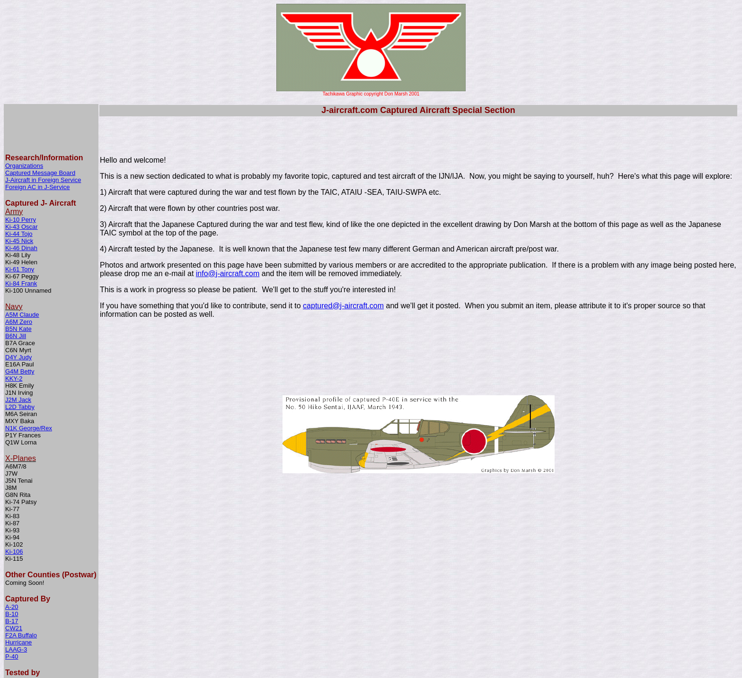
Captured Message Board (40, 124)
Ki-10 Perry (20, 171)
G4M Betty (19, 323)
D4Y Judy (18, 309)
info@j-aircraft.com (228, 273)
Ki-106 (14, 503)
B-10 (11, 565)
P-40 (11, 608)
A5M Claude (22, 266)
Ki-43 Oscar (21, 178)
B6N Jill (15, 287)
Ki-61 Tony (19, 221)
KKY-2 (13, 330)
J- (7, 131)
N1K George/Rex (28, 379)
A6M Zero (18, 273)
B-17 (11, 572)
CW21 (13, 579)
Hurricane (18, 594)
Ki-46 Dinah (21, 199)
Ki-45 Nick (19, 192)
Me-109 (15, 632)
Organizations (24, 117)
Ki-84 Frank (21, 235)
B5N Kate (18, 280)
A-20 (11, 558)
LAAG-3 (16, 601)
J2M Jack (18, 351)
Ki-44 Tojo (19, 185)
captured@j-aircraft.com (343, 306)
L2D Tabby (20, 358)
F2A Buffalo (21, 587)
